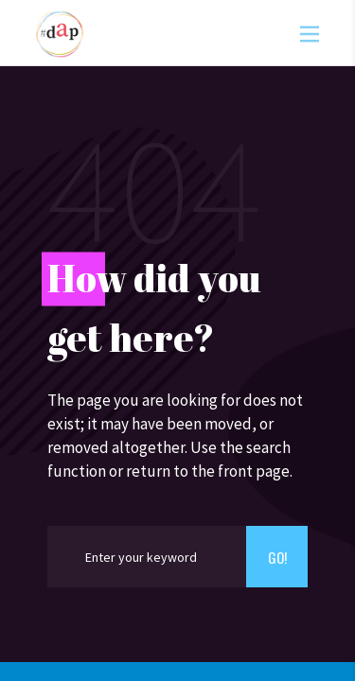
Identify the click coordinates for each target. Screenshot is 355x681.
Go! (277, 557)
